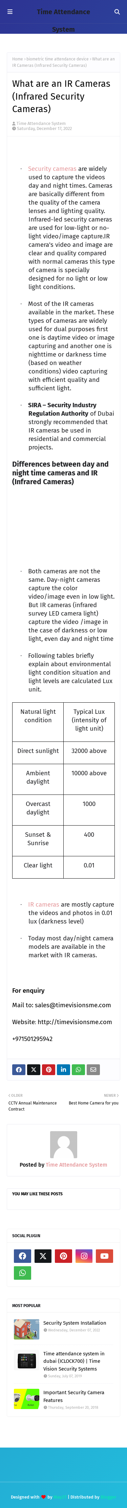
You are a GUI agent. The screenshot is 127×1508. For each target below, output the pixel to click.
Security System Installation (74, 1323)
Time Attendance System (41, 123)
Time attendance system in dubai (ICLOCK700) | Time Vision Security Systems (74, 1361)
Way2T (60, 1497)
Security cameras (52, 169)
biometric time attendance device (57, 59)
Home (17, 59)
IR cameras (43, 904)
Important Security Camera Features (73, 1396)
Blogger (108, 1497)
